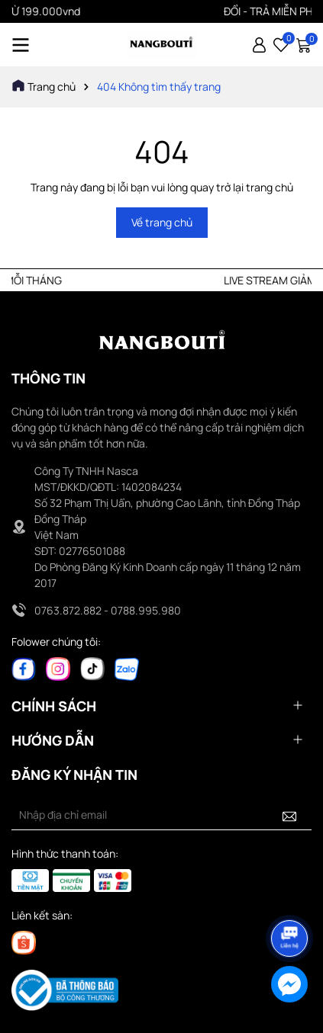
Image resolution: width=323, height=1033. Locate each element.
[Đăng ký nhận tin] (289, 815)
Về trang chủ (161, 222)
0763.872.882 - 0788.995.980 (107, 610)
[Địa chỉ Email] (161, 815)
